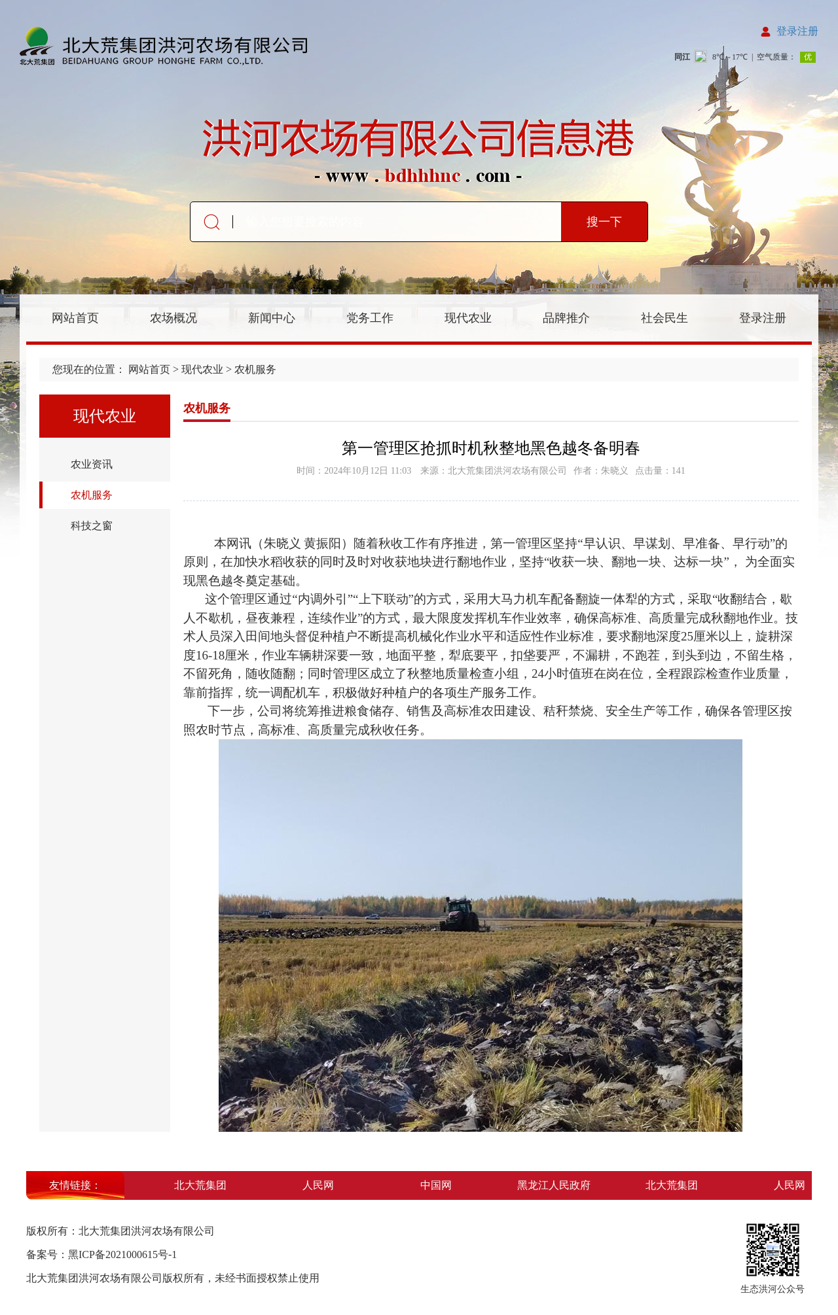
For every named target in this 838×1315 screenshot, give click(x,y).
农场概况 (173, 317)
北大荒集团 (202, 1185)
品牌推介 (566, 317)
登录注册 (797, 31)
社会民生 (664, 317)
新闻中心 (271, 317)
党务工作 (369, 317)
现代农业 (468, 317)
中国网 (438, 1185)
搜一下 (604, 221)
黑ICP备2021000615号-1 (122, 1254)
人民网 (320, 1185)
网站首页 (75, 317)
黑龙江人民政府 (555, 1185)
